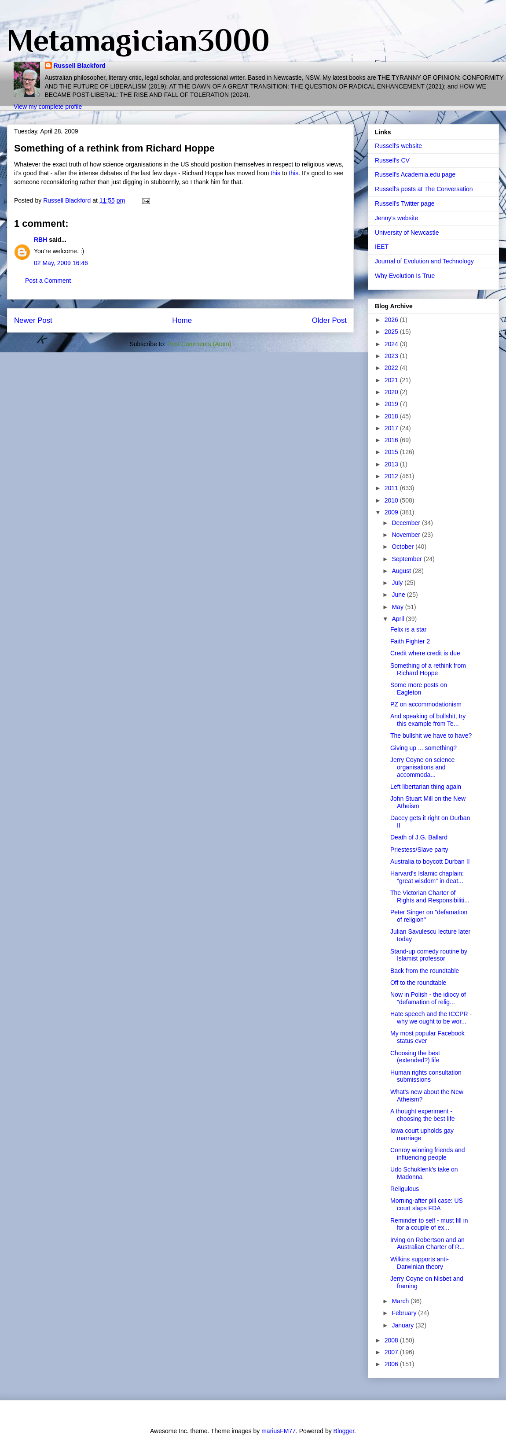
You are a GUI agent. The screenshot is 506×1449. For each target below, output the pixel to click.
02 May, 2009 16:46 (61, 262)
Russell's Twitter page (404, 203)
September (407, 558)
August (402, 570)
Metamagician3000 (138, 40)
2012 (392, 476)
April (399, 618)
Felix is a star (408, 629)
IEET (382, 246)
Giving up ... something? (423, 747)
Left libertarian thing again (425, 786)
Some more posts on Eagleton (418, 688)
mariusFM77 (278, 1430)
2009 (392, 512)
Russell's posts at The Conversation (424, 188)
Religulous (404, 1188)
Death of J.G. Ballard (418, 837)
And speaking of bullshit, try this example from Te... (428, 720)
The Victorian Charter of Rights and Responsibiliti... (429, 896)
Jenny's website (396, 218)
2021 (392, 380)
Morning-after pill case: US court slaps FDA (426, 1204)
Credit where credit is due (425, 653)
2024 (392, 343)
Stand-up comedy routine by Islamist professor (428, 955)
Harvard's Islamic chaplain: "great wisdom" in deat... (427, 877)
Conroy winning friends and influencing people (427, 1153)
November (407, 534)
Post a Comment (48, 280)
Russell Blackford (80, 65)
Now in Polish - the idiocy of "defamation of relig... (428, 998)
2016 (392, 440)
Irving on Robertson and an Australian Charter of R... (427, 1243)
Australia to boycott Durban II (430, 861)
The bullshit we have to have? (431, 735)
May (398, 606)
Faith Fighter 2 (410, 641)
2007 (392, 1352)
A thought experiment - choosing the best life (422, 1115)
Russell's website (398, 145)
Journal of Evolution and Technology (424, 261)
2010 (392, 500)
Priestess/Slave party (419, 849)
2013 (392, 464)
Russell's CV (392, 160)
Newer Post (33, 320)
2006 (392, 1364)
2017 (392, 428)
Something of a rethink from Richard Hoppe (428, 669)
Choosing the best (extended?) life (415, 1057)
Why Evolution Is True (405, 275)
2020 (392, 392)
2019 (392, 403)
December (407, 522)
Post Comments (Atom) (199, 343)
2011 (392, 488)
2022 (392, 367)
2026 (392, 319)
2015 (392, 451)
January (403, 1325)
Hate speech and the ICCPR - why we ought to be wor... (431, 1017)
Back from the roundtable (424, 970)
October (403, 546)
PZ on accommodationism (426, 704)
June (399, 594)
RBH (40, 239)
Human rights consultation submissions (426, 1076)
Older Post (329, 320)
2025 (392, 331)
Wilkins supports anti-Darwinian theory (419, 1263)
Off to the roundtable (418, 982)
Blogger (344, 1430)
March (401, 1301)
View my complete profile (48, 106)
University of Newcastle (407, 232)
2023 (392, 355)
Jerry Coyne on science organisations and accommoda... (422, 767)
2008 (392, 1340)
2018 (392, 416)
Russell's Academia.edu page (415, 174)
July (398, 582)
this (275, 173)
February (405, 1312)
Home (182, 320)
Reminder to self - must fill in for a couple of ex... (429, 1224)
